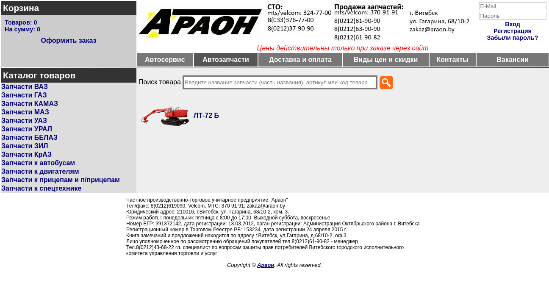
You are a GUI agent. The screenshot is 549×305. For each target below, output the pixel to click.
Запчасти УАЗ (24, 120)
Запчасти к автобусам (38, 162)
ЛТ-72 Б (206, 115)
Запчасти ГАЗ (24, 95)
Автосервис (165, 59)
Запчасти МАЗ (25, 112)
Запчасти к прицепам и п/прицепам (60, 179)
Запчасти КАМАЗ (29, 103)
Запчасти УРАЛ (26, 129)
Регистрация (513, 31)
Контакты (453, 59)
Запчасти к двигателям (40, 171)
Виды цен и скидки (386, 59)
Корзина (21, 8)
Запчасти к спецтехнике (41, 188)
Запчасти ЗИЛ (24, 146)
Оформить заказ (68, 40)
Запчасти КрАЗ (26, 154)
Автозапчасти (225, 59)
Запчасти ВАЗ (24, 86)
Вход (512, 24)
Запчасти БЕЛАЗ (29, 137)
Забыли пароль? (512, 37)
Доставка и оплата (300, 59)
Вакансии (512, 59)
